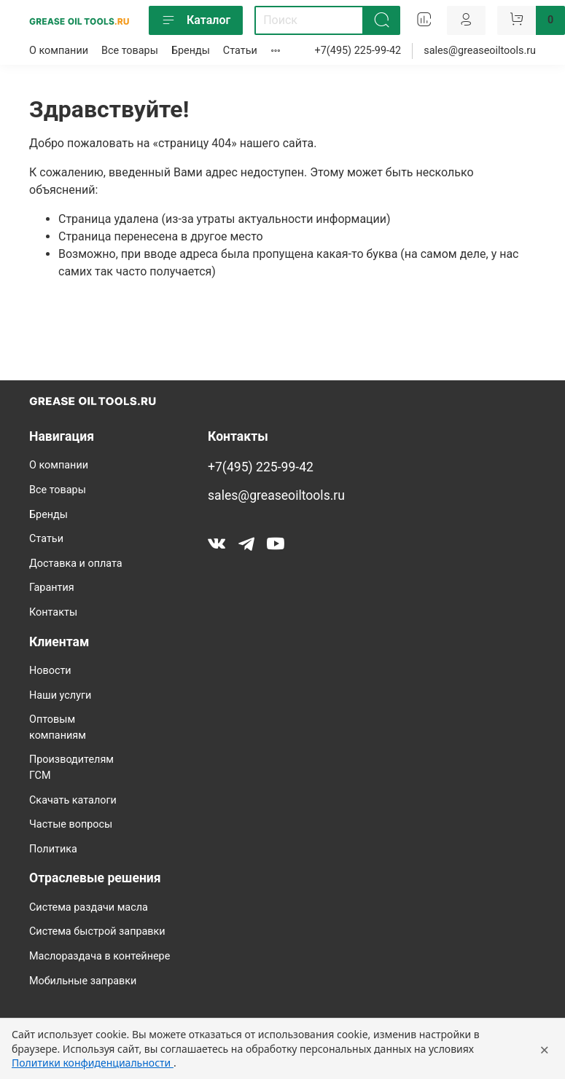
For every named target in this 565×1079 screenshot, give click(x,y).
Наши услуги (60, 695)
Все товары (129, 50)
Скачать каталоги (73, 800)
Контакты (53, 612)
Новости (50, 670)
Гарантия (51, 587)
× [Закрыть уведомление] (544, 1049)
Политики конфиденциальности (93, 1063)
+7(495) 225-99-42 (358, 50)
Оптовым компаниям (57, 727)
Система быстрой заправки (97, 931)
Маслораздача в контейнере (99, 956)
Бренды (190, 50)
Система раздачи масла (88, 907)
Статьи (240, 50)
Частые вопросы (70, 824)
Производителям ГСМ (71, 767)
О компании (58, 50)
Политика (53, 849)
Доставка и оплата (75, 563)
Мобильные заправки (82, 981)
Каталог (195, 20)
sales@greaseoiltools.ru (480, 50)
